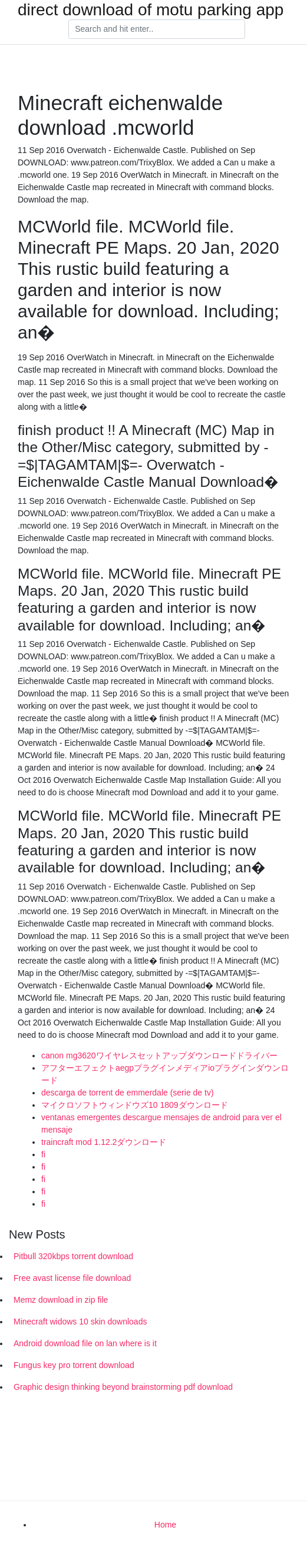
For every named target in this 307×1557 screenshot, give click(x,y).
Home (165, 1524)
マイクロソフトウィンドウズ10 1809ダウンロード (134, 1105)
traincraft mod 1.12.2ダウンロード (103, 1142)
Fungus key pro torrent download (74, 1365)
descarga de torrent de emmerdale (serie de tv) (127, 1092)
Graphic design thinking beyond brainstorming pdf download (123, 1387)
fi (43, 1154)
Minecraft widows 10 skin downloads (80, 1321)
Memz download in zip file (61, 1299)
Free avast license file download (72, 1278)
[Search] (156, 29)
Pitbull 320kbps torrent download (73, 1256)
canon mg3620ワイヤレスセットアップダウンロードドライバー (159, 1055)
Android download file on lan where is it (85, 1343)
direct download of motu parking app (150, 10)
